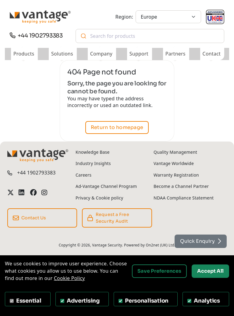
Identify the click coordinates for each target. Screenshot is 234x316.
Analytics (207, 300)
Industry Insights (93, 163)
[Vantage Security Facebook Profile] (33, 192)
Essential (28, 300)
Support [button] (138, 53)
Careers (83, 175)
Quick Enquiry (200, 241)
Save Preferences (159, 271)
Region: (124, 16)
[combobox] (150, 36)
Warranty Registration (176, 175)
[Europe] (168, 16)
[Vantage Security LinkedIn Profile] (22, 192)
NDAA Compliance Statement (184, 198)
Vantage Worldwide (174, 163)
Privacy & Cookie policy (99, 198)
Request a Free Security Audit (108, 218)
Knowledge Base (93, 152)
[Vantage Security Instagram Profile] (44, 192)
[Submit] (83, 36)
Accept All (210, 271)
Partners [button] (175, 53)
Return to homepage (117, 127)
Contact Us (29, 218)
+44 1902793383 (40, 35)
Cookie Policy (69, 278)
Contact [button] (212, 53)
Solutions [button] (62, 53)
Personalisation (146, 300)
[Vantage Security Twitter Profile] (10, 192)
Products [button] (23, 53)
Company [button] (101, 53)
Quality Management (175, 152)
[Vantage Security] (40, 16)
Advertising (83, 300)
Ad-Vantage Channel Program (106, 186)
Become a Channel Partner (181, 186)
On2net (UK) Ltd (160, 245)
